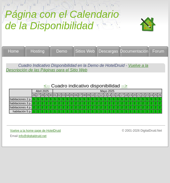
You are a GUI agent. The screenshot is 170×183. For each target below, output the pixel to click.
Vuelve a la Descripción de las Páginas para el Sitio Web (77, 67)
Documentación (134, 51)
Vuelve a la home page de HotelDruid (35, 130)
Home (13, 51)
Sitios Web (85, 51)
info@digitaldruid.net (33, 136)
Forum (158, 51)
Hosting (37, 51)
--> (124, 85)
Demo (61, 51)
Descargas (108, 51)
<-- (47, 85)
